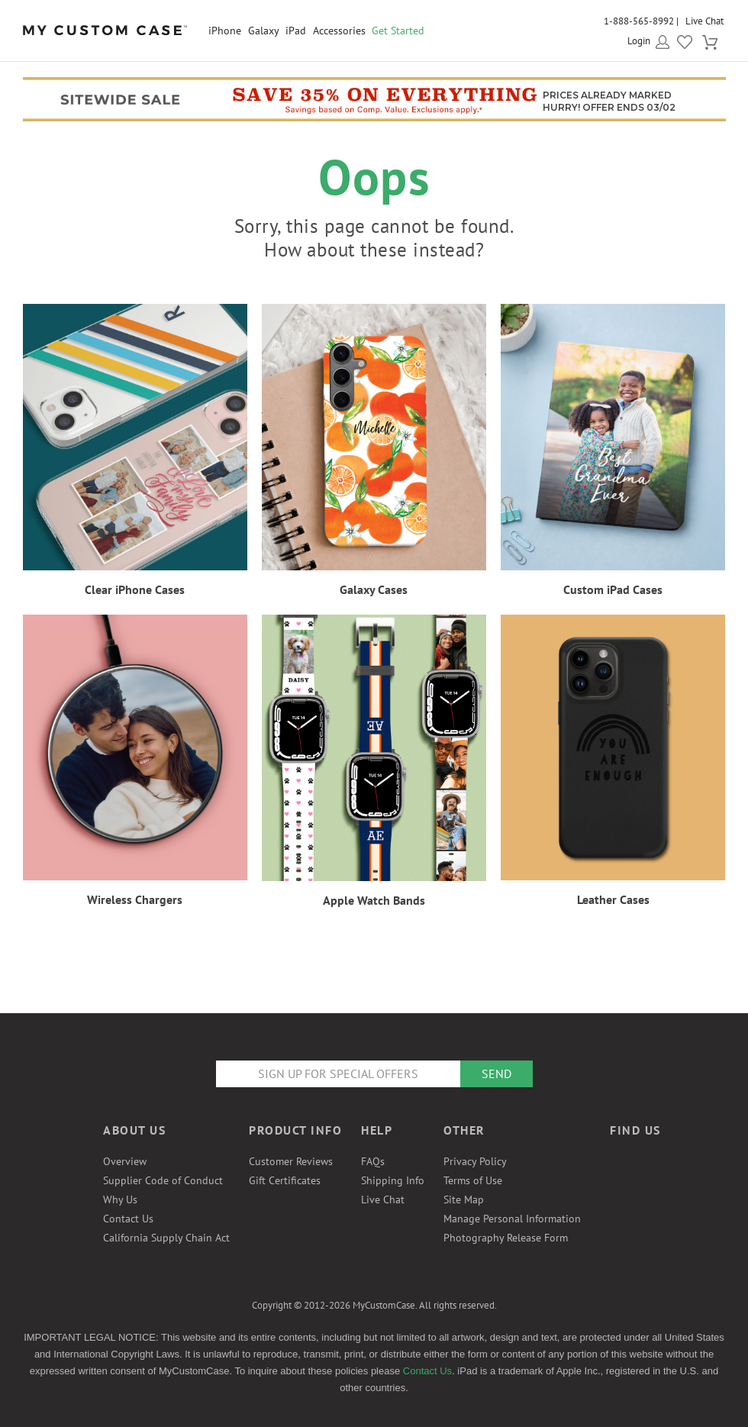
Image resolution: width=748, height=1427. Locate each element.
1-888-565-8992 (639, 21)
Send (496, 1073)
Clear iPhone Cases (135, 589)
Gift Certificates (285, 1180)
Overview (125, 1161)
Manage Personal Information (512, 1218)
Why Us (120, 1199)
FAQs (373, 1161)
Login (638, 40)
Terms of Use (472, 1180)
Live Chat (704, 21)
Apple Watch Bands (374, 900)
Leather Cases (613, 899)
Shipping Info (392, 1180)
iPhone (224, 30)
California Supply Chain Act (166, 1238)
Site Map (463, 1199)
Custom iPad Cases (613, 589)
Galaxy (263, 30)
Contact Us (128, 1218)
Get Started (398, 30)
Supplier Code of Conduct (163, 1180)
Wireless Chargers (134, 899)
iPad (295, 30)
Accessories (339, 30)
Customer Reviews (291, 1161)
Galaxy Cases (374, 589)
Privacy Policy (475, 1161)
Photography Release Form (505, 1238)
